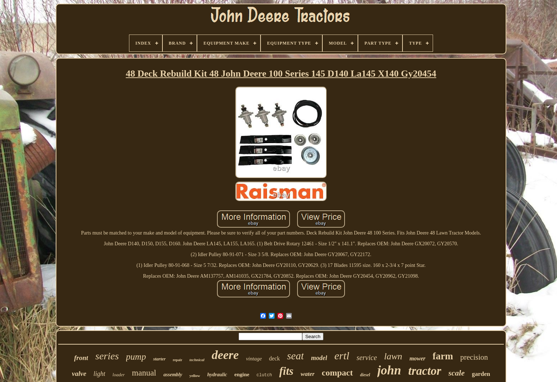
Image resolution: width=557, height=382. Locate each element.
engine (241, 374)
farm (443, 356)
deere (225, 354)
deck (274, 358)
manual (144, 372)
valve (79, 373)
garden (481, 373)
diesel (365, 374)
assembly (173, 374)
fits (286, 371)
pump (136, 356)
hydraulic (217, 374)
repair (177, 360)
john (389, 370)
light (99, 373)
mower (417, 358)
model (319, 357)
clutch (264, 375)
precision (474, 357)
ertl (341, 355)
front (81, 357)
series (107, 355)
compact (337, 372)
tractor (424, 370)
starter (159, 358)
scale (456, 372)
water (308, 373)
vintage (254, 358)
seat (295, 355)
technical (196, 360)
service (366, 357)
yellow (194, 375)
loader (118, 374)
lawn (393, 356)
